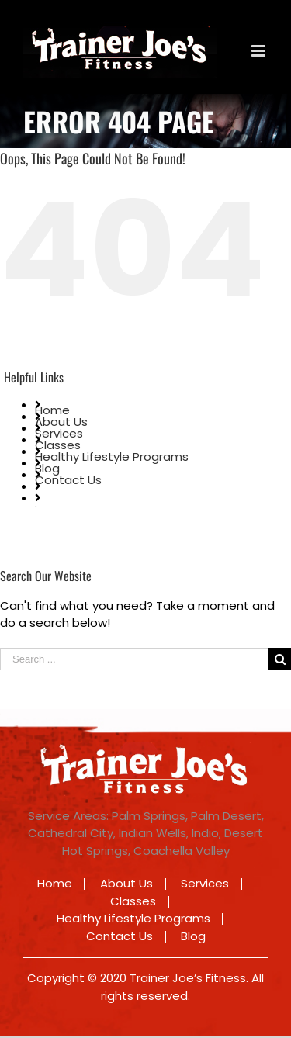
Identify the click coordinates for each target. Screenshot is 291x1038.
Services (59, 433)
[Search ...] (134, 659)
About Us (61, 421)
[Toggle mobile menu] (259, 51)
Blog (47, 468)
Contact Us (68, 480)
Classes (58, 445)
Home (52, 410)
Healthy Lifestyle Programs (112, 456)
